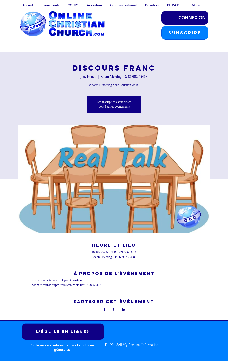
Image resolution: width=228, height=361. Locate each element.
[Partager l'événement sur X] (114, 309)
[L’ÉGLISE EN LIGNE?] (63, 331)
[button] (184, 33)
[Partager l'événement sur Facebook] (104, 309)
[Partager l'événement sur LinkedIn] (123, 309)
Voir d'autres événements (114, 106)
